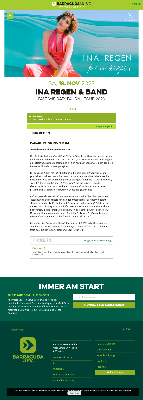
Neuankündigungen (106, 355)
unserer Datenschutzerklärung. (120, 390)
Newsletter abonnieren (104, 305)
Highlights (102, 361)
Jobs (55, 363)
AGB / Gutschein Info (63, 374)
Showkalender (104, 349)
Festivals (101, 367)
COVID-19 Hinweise (62, 357)
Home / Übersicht (106, 344)
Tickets (71, 108)
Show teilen (130, 20)
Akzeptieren (74, 393)
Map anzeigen (103, 126)
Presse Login (116, 372)
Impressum (58, 369)
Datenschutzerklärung (64, 380)
